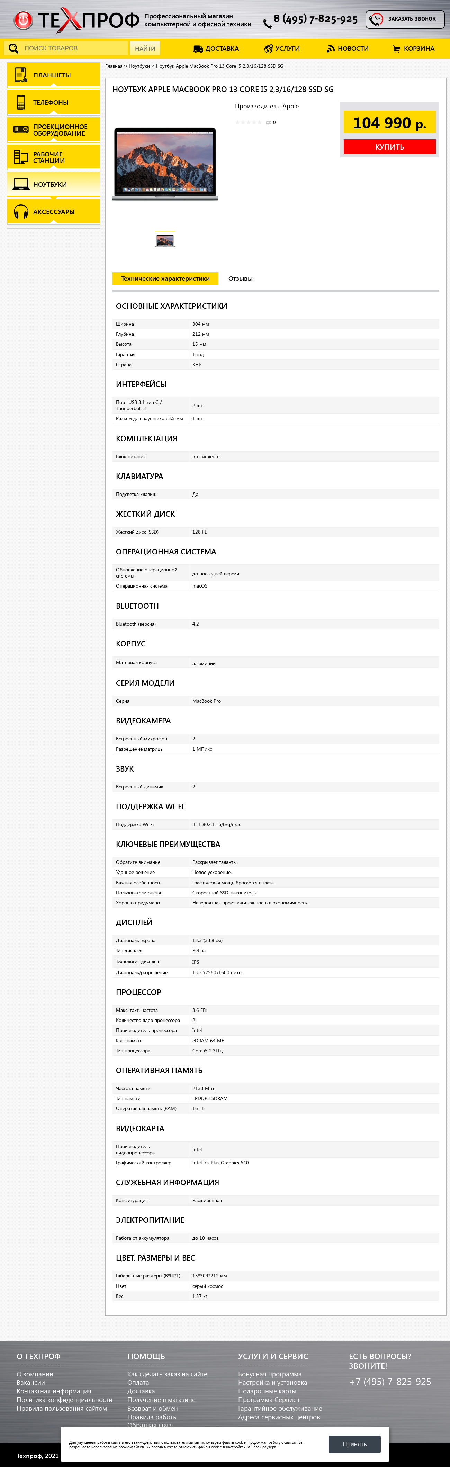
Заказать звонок (412, 19)
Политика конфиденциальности (64, 1399)
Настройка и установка (272, 1382)
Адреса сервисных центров (279, 1416)
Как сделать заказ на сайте (167, 1373)
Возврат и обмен (152, 1408)
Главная (114, 66)
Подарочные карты (267, 1390)
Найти (145, 49)
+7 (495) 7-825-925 (390, 1380)
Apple (290, 105)
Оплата (138, 1382)
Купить (389, 146)
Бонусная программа (270, 1373)
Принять (355, 1444)
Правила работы (152, 1416)
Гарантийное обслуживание (280, 1408)
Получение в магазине (161, 1399)
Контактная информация (54, 1390)
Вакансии (31, 1382)
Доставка (141, 1390)
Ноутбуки (139, 66)
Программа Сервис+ (269, 1399)
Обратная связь (151, 1425)
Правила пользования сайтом (62, 1408)
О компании (35, 1373)
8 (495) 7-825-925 (315, 19)
